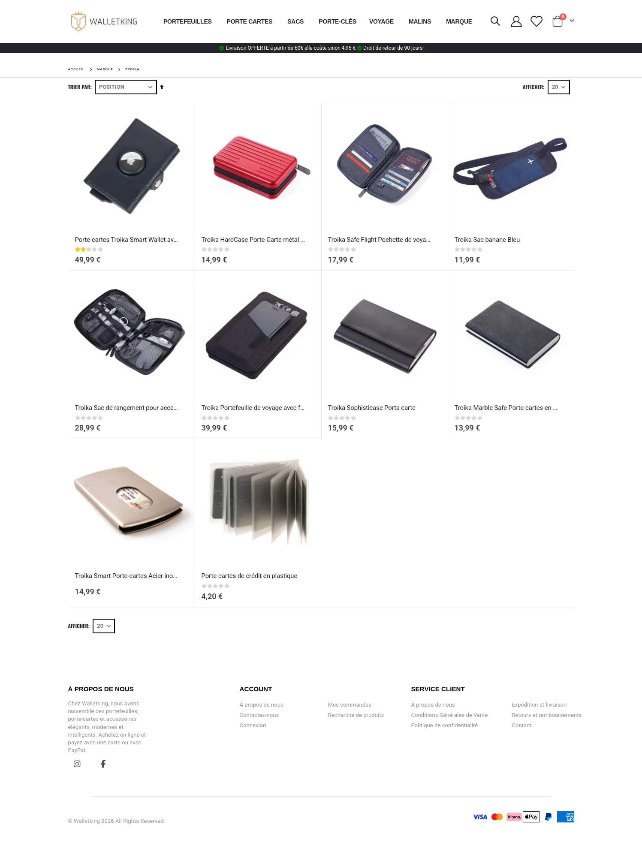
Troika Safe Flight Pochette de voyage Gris (380, 240)
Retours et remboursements (547, 715)
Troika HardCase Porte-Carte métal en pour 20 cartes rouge (254, 240)
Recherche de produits (356, 715)
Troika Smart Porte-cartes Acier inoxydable (127, 576)
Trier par (79, 86)
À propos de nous (261, 704)
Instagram (77, 763)
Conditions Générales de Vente (449, 715)
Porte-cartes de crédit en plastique (250, 576)
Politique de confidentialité (444, 725)
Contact (521, 725)
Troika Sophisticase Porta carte (372, 408)
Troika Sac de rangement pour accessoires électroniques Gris (127, 408)
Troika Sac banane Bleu (487, 240)
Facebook (103, 763)
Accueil (76, 69)
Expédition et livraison (539, 704)
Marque (104, 69)
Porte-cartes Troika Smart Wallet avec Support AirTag (127, 240)
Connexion (253, 725)
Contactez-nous (259, 715)
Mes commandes (349, 704)
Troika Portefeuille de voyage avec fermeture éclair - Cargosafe (254, 408)
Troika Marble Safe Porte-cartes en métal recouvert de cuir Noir (507, 408)
